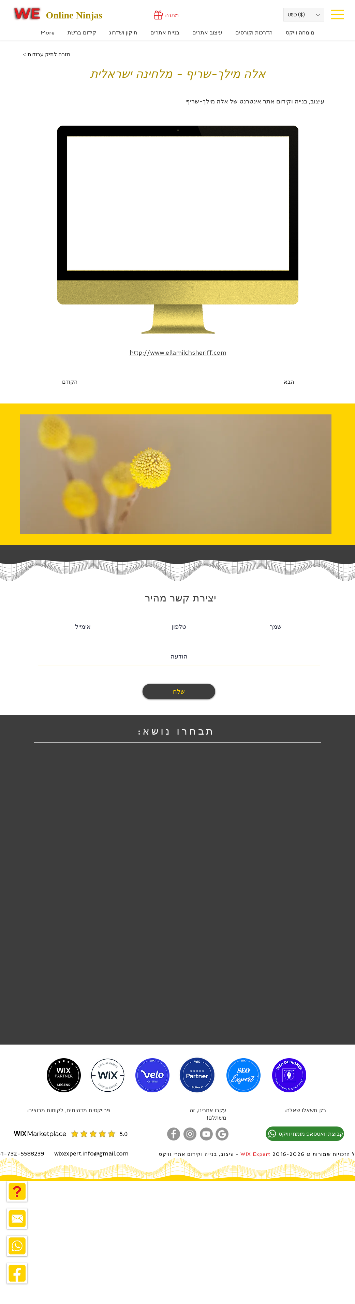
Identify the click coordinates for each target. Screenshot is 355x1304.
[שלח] (179, 691)
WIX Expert (255, 1154)
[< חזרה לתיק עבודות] (46, 54)
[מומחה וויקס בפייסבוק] (173, 1134)
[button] (303, 15)
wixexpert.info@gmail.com (91, 1153)
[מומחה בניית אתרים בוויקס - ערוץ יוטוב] (206, 1134)
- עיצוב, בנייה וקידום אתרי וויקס (199, 1154)
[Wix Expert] (27, 13)
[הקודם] (84, 382)
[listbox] (303, 15)
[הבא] (277, 382)
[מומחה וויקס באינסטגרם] (189, 1134)
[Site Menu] (337, 14)
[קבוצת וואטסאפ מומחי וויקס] (305, 1133)
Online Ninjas (74, 15)
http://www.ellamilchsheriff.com (178, 352)
